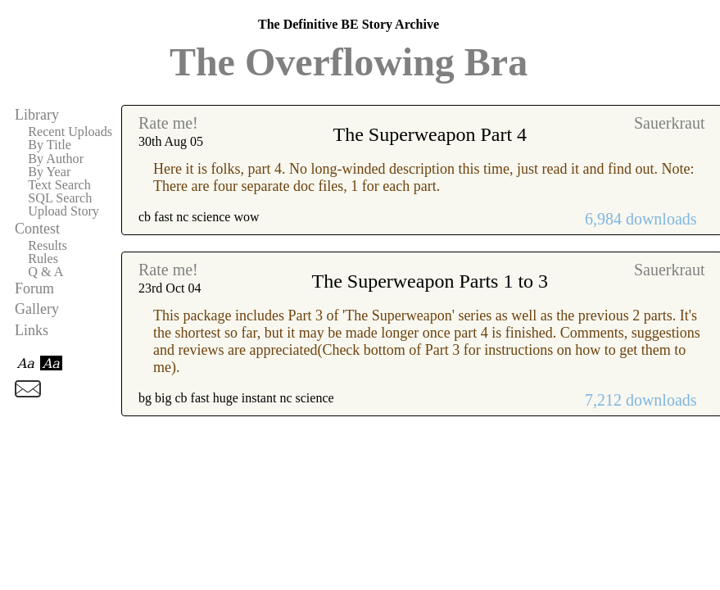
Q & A (45, 272)
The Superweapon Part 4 (430, 134)
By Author (56, 159)
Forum (34, 288)
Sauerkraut (669, 123)
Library (37, 115)
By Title (49, 145)
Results (47, 245)
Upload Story (63, 211)
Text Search (59, 185)
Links (31, 330)
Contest (37, 228)
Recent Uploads (70, 132)
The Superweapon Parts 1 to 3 (429, 281)
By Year (49, 172)
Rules (43, 259)
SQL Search (60, 198)
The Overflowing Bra (349, 62)
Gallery (37, 309)
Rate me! (168, 123)
